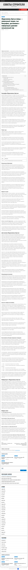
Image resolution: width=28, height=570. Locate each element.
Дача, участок (3, 546)
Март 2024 (3, 503)
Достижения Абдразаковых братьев (8, 81)
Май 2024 (3, 499)
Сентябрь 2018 (3, 523)
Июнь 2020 (3, 516)
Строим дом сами (4, 552)
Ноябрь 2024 (3, 490)
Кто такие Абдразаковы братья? (9, 87)
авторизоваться (17, 451)
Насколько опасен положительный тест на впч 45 (8, 482)
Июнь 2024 (3, 497)
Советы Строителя (14, 4)
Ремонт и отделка (4, 550)
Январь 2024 (3, 507)
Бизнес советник (4, 543)
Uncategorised (3, 541)
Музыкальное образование (8, 79)
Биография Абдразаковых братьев (8, 77)
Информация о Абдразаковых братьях (9, 85)
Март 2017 (3, 531)
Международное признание (8, 82)
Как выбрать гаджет (4, 548)
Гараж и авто (3, 545)
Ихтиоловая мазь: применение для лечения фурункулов (7, 459)
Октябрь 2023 (3, 510)
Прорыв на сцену (6, 80)
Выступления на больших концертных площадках (11, 84)
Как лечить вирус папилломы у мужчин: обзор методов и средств (10, 484)
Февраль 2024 (3, 505)
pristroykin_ (3, 29)
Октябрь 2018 (3, 522)
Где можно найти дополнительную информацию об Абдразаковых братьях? (14, 90)
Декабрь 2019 (3, 520)
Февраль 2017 (3, 533)
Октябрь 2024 (3, 492)
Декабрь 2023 (3, 508)
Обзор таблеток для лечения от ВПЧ (19, 458)
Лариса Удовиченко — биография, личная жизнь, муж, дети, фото (8, 443)
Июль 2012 (3, 535)
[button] (1, 9)
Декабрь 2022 (3, 514)
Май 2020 (3, 518)
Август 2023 (3, 512)
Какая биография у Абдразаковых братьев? (11, 88)
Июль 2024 (3, 495)
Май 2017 (3, 529)
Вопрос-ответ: (5, 86)
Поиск (2, 469)
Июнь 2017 (3, 527)
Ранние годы (6, 78)
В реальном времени (23, 10)
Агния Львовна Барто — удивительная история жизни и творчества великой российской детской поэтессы (20, 444)
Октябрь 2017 (3, 525)
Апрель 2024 (3, 501)
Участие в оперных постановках (9, 83)
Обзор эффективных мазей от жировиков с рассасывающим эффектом (7, 464)
